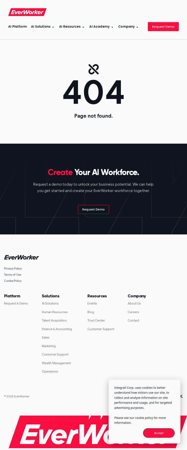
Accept (159, 433)
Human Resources (55, 312)
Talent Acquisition (54, 320)
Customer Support (55, 354)
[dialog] (144, 411)
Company (126, 26)
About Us (134, 303)
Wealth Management (56, 363)
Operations (50, 371)
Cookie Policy (13, 281)
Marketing (49, 346)
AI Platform (17, 26)
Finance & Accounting (57, 329)
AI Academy (99, 26)
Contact (133, 320)
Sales (46, 337)
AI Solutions (40, 26)
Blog (90, 312)
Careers (133, 312)
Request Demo (163, 27)
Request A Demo (16, 303)
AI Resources (70, 26)
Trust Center (96, 320)
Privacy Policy (13, 268)
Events (92, 303)
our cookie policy (141, 418)
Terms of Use (12, 274)
